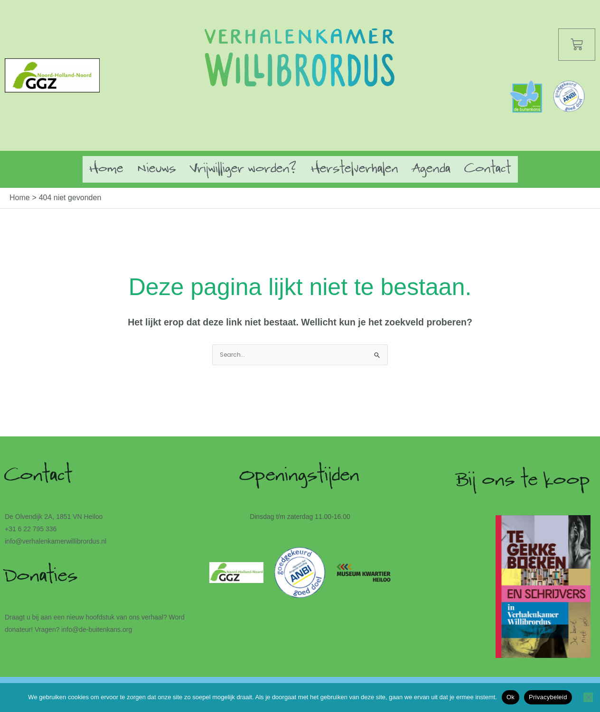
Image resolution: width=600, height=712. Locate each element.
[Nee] (588, 697)
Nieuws (157, 169)
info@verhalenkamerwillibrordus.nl (55, 542)
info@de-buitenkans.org (96, 630)
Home (106, 169)
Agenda (431, 169)
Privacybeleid (548, 697)
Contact (488, 169)
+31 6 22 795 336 (30, 530)
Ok (510, 697)
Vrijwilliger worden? (243, 169)
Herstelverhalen (354, 169)
